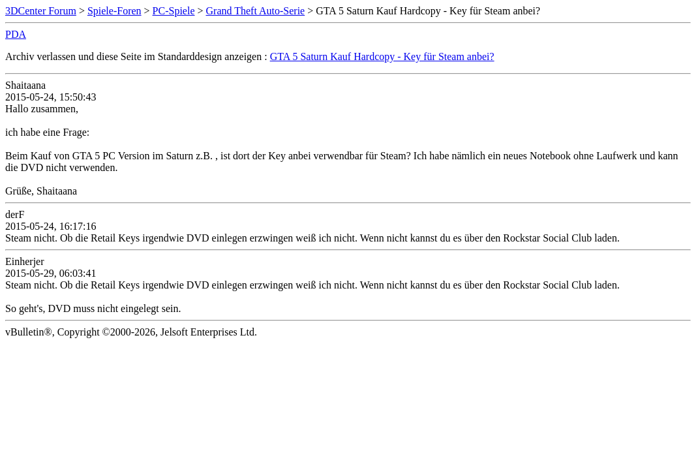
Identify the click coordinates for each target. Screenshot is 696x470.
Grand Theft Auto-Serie (255, 10)
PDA (15, 34)
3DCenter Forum (40, 10)
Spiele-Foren (114, 10)
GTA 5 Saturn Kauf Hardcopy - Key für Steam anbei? (382, 56)
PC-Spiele (174, 10)
